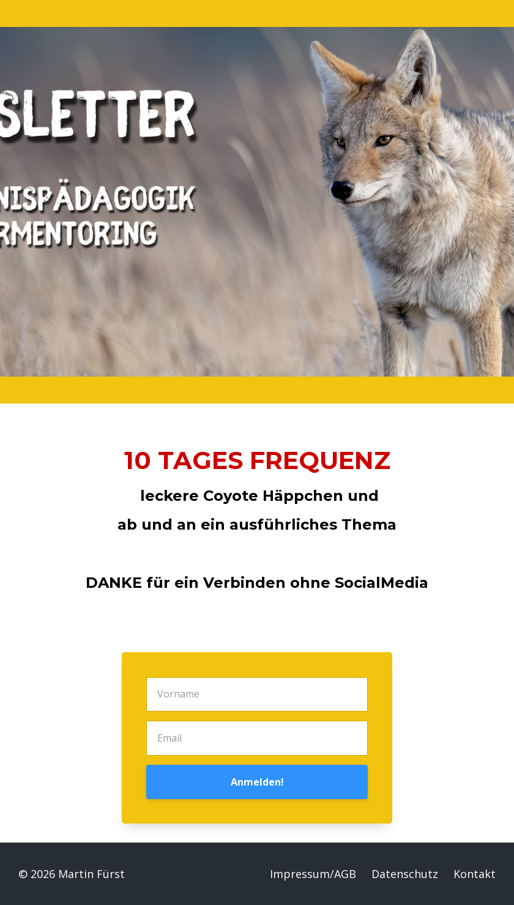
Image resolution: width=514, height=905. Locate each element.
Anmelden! (257, 782)
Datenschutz (404, 873)
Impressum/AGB (313, 873)
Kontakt (474, 873)
